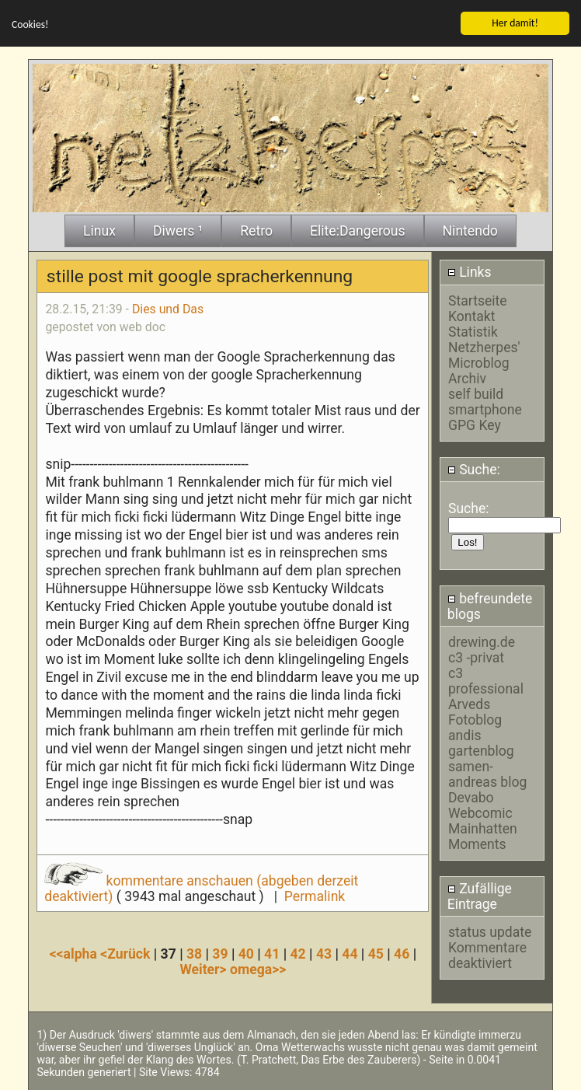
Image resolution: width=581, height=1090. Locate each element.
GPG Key (474, 424)
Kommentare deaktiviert (487, 955)
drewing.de (481, 641)
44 (349, 953)
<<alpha (75, 953)
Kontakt (472, 315)
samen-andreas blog (487, 773)
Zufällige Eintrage (479, 896)
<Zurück (127, 953)
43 (324, 953)
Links (469, 272)
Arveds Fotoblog (475, 711)
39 (220, 953)
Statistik (473, 331)
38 (194, 953)
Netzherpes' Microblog (484, 354)
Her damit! (515, 22)
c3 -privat (476, 657)
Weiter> (204, 968)
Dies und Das (168, 308)
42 (298, 953)
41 (272, 953)
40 (246, 953)
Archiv (467, 378)
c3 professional (486, 680)
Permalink (314, 895)
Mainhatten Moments (482, 835)
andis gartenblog (481, 742)
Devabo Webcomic (480, 804)
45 (376, 953)
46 (401, 953)
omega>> (258, 968)
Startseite (477, 300)
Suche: (473, 469)
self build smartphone (485, 401)
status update (489, 932)
